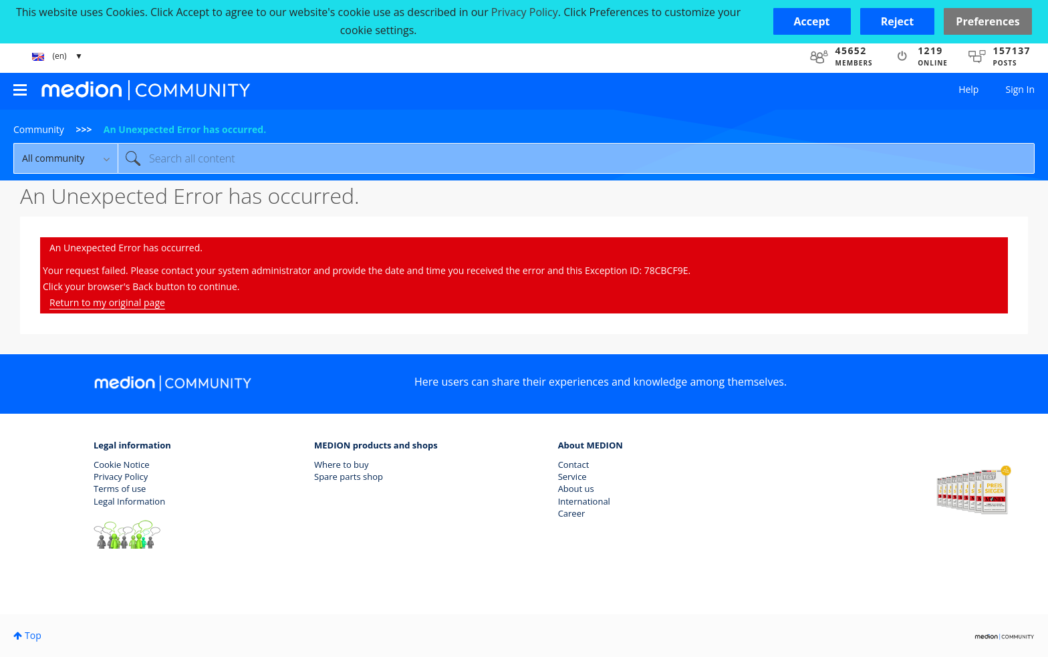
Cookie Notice (122, 464)
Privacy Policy (121, 477)
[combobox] (576, 158)
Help (968, 89)
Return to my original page (107, 302)
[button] (812, 21)
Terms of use (120, 489)
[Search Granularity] (65, 158)
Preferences (987, 21)
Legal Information (129, 501)
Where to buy (341, 464)
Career (571, 513)
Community (38, 129)
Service (572, 477)
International (584, 501)
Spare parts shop (348, 477)
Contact (574, 464)
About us (576, 489)
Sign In (1020, 89)
